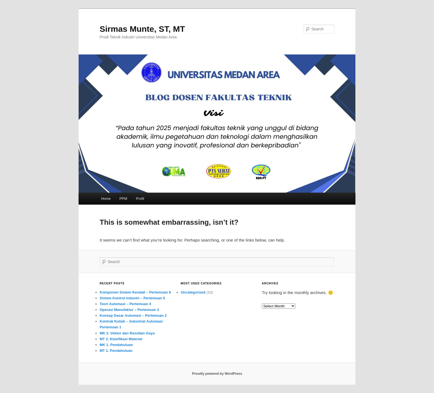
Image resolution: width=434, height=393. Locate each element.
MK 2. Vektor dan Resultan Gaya (127, 333)
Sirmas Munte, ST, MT (142, 28)
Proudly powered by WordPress (217, 374)
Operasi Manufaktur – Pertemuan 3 (129, 310)
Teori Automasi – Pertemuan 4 (125, 304)
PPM (123, 198)
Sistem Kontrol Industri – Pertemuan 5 (132, 298)
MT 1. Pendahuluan (116, 351)
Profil (140, 198)
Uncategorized (193, 292)
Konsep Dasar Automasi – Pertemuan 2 (133, 315)
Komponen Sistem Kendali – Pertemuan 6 (135, 292)
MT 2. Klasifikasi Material (121, 339)
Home (106, 198)
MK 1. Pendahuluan (116, 345)
